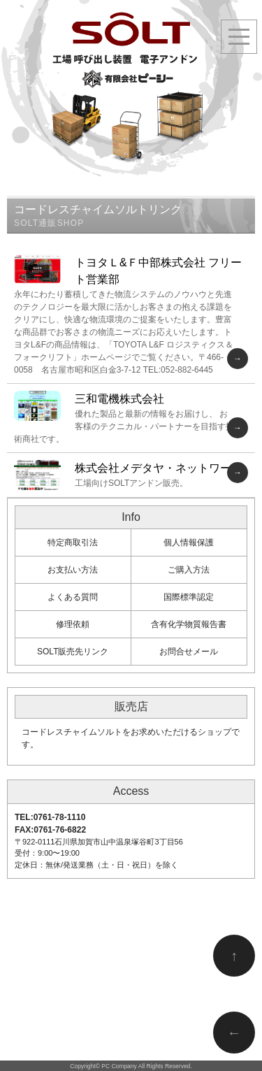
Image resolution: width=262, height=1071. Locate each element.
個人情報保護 (188, 542)
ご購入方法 (189, 570)
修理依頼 (72, 624)
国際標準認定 (188, 597)
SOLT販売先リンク (72, 651)
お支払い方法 (73, 570)
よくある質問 (73, 597)
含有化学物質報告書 (188, 624)
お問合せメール (188, 651)
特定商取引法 (73, 542)
